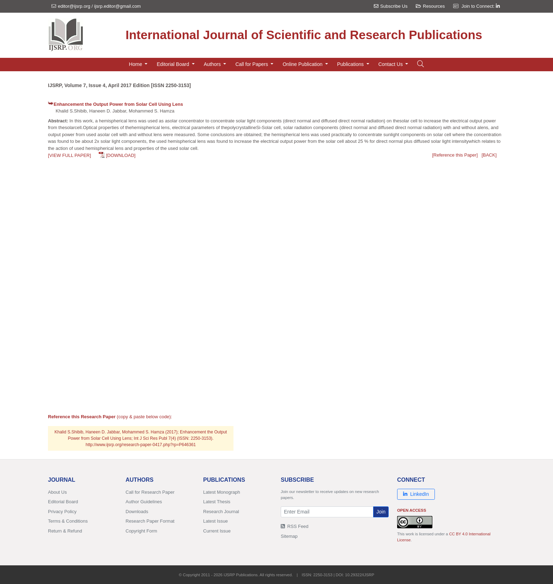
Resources (430, 6)
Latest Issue (215, 521)
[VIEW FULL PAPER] (69, 155)
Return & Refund (65, 531)
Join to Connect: (480, 6)
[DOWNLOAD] (120, 155)
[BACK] (489, 155)
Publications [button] (351, 64)
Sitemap (289, 536)
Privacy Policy (62, 511)
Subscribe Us (390, 6)
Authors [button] (213, 64)
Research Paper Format (150, 521)
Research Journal (221, 511)
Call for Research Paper (150, 492)
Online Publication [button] (303, 64)
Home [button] (136, 64)
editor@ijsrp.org (74, 6)
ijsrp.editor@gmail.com (117, 6)
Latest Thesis (216, 501)
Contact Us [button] (391, 64)
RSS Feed (295, 526)
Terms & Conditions (68, 521)
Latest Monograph (221, 492)
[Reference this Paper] (455, 155)
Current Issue (217, 531)
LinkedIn (416, 494)
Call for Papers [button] (252, 64)
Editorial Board (63, 501)
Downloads (137, 511)
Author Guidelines (144, 501)
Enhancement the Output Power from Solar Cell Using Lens (118, 104)
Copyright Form (141, 531)
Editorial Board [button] (173, 64)
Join (380, 512)
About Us (57, 492)
